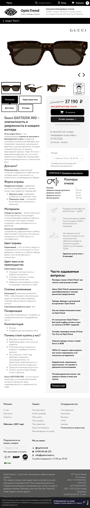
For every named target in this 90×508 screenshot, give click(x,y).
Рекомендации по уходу (43, 431)
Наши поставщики (40, 427)
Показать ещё (58, 385)
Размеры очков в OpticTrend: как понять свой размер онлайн (67, 281)
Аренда (64, 424)
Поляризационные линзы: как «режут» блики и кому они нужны (66, 377)
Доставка (9, 108)
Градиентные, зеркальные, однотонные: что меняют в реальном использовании (64, 365)
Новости (8, 417)
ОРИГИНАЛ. (66, 173)
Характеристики (30, 99)
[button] (79, 75)
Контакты (8, 413)
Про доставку (38, 410)
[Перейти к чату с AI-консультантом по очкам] (69, 502)
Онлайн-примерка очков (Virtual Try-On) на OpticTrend (67, 333)
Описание (9, 99)
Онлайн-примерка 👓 (67, 119)
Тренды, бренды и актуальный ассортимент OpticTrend (66, 302)
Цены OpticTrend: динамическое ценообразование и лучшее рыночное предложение (67, 292)
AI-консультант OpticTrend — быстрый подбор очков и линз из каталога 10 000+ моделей (66, 322)
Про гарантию (38, 424)
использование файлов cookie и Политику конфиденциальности (32, 503)
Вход (63, 2)
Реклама (64, 417)
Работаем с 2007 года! (14, 424)
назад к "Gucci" (12, 20)
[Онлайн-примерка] (79, 88)
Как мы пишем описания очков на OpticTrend (66, 312)
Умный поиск (45, 2)
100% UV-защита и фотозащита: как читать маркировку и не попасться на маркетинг (67, 353)
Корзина (82, 3)
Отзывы (26, 108)
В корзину (70, 112)
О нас (6, 410)
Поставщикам (67, 410)
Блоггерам (65, 413)
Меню (9, 2)
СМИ (63, 420)
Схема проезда (39, 413)
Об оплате (37, 417)
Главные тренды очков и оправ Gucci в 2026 (66, 342)
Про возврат (38, 420)
